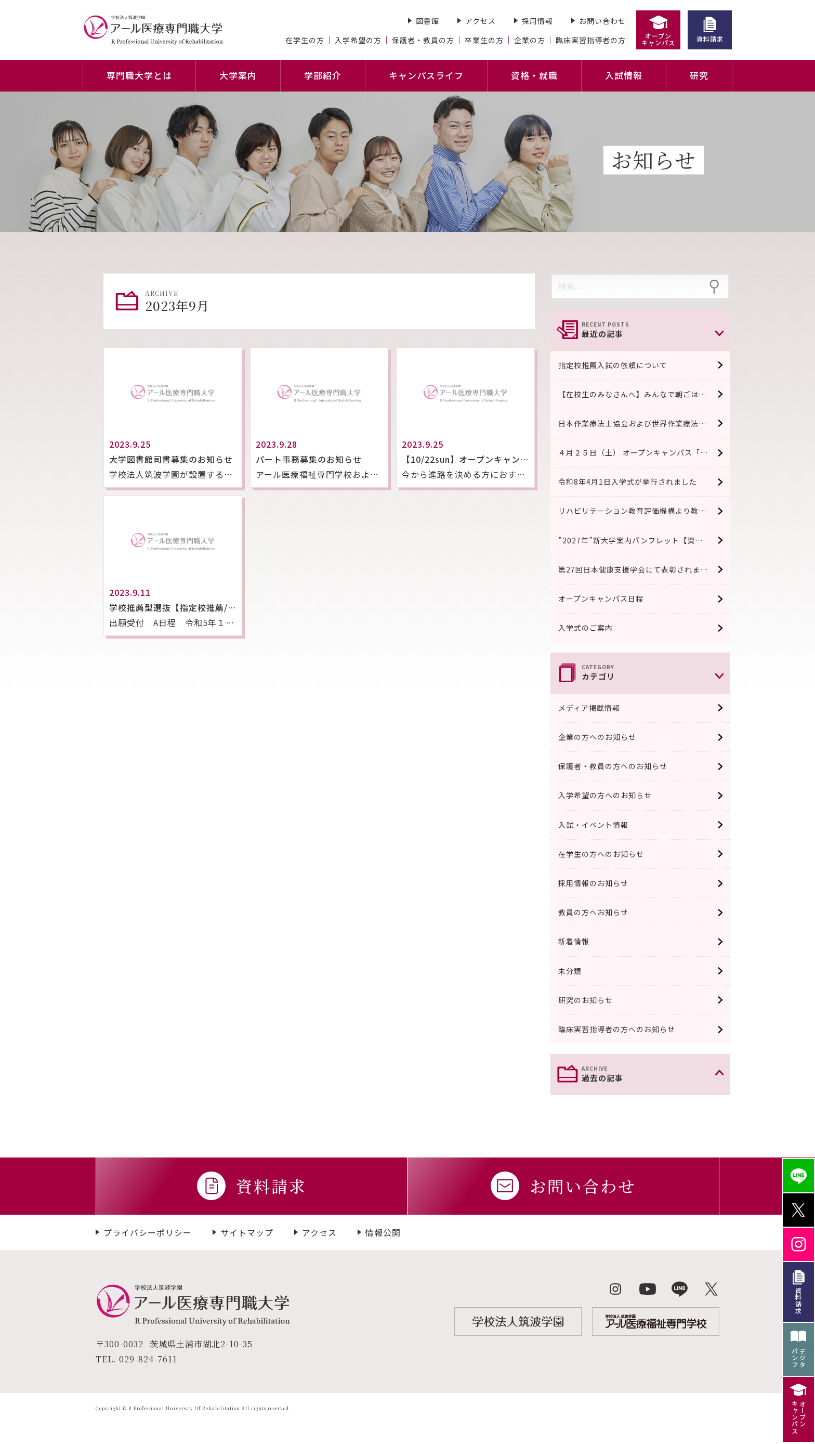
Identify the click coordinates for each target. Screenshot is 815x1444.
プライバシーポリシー (147, 1232)
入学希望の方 (358, 40)
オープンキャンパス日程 (600, 598)
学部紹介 (322, 75)
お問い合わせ (602, 21)
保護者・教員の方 (423, 40)
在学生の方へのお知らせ (608, 854)
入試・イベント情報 (600, 824)
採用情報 (537, 21)
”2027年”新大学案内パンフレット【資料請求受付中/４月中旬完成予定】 (644, 540)
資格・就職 (534, 75)
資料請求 (710, 38)
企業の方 (529, 40)
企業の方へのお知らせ (604, 737)
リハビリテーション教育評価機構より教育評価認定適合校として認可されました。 (644, 510)
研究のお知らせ (592, 1000)
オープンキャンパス (658, 39)
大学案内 (238, 75)
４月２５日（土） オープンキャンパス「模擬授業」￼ (644, 452)
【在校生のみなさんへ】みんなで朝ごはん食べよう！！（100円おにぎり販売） (644, 394)
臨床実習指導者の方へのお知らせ (623, 1029)
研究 (699, 75)
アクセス (480, 21)
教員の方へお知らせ (600, 912)
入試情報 (623, 75)
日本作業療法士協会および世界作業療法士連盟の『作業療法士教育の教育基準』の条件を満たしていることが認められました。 (644, 423)
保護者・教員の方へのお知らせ (619, 766)
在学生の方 (304, 40)
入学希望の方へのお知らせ (612, 795)
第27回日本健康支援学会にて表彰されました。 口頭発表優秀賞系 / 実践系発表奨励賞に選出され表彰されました (644, 569)
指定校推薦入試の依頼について (612, 365)
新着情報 (580, 941)
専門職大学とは (139, 75)
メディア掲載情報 (596, 708)
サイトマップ (246, 1232)
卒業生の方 (484, 40)
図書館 (427, 21)
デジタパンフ (798, 1358)
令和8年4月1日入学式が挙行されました (627, 481)
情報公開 (383, 1232)
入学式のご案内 (585, 627)
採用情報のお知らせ (600, 883)
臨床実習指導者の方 (591, 40)
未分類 (576, 971)
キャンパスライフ (426, 75)
